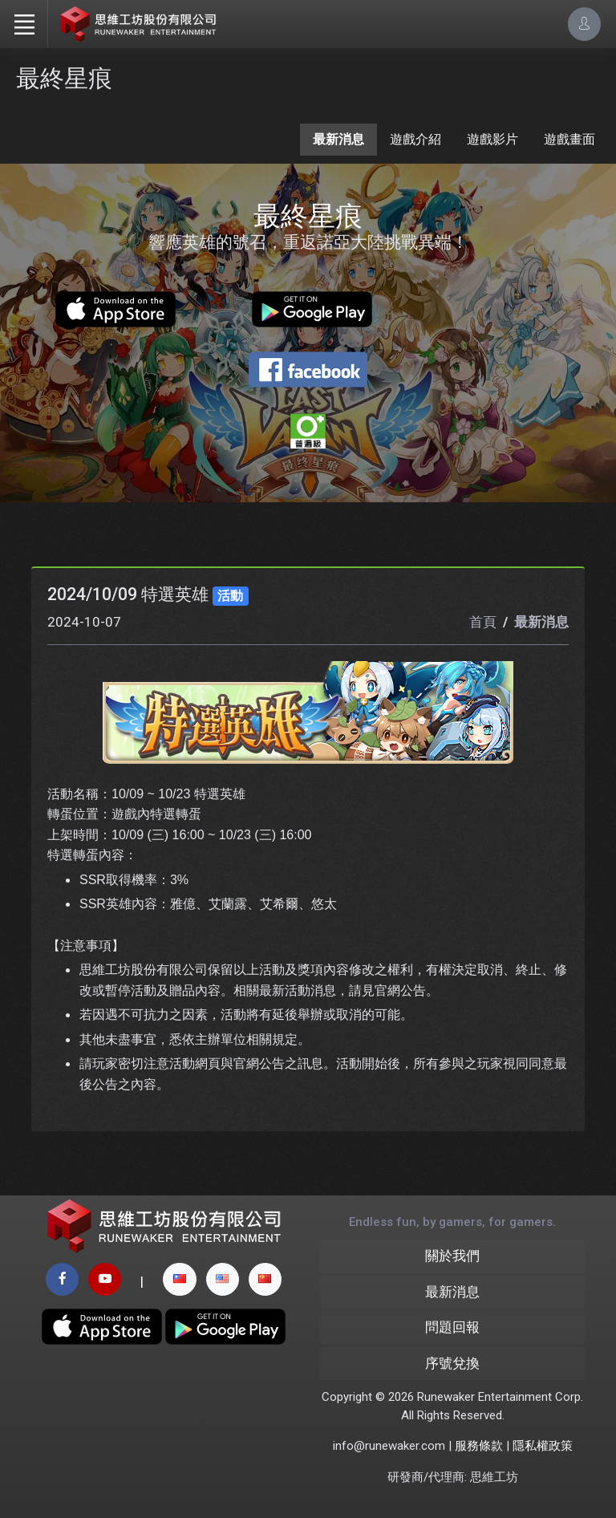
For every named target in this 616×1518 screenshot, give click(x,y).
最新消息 (338, 139)
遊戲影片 (492, 139)
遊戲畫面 (569, 139)
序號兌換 (452, 1363)
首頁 (482, 622)
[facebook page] (62, 1279)
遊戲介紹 (415, 139)
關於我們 (452, 1256)
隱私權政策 (543, 1446)
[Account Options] (584, 23)
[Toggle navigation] (24, 24)
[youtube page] (104, 1279)
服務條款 (479, 1446)
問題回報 (452, 1327)
